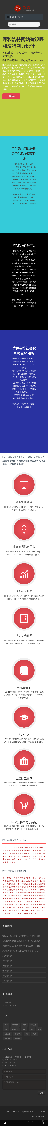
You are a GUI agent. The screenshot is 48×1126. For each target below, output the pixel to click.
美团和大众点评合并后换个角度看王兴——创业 (21, 945)
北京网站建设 (7, 970)
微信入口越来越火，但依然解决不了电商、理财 (21, 936)
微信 (26, 1034)
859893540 (12, 1065)
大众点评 (7, 1038)
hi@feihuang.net (11, 1063)
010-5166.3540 (11, 1060)
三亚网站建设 (7, 980)
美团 (24, 1029)
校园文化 (15, 1025)
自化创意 (18, 1038)
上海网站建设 (7, 975)
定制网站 (18, 1034)
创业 (31, 1029)
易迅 (39, 1029)
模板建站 (15, 1029)
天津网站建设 (7, 960)
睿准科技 (7, 1002)
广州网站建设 (7, 955)
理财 (24, 1025)
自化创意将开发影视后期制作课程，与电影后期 (21, 941)
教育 (6, 1029)
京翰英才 (33, 1025)
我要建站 (11, 96)
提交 (41, 1093)
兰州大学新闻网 (9, 1005)
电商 (34, 1034)
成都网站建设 (7, 965)
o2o (6, 1025)
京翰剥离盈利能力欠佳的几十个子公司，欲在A (20, 950)
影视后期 (7, 1034)
